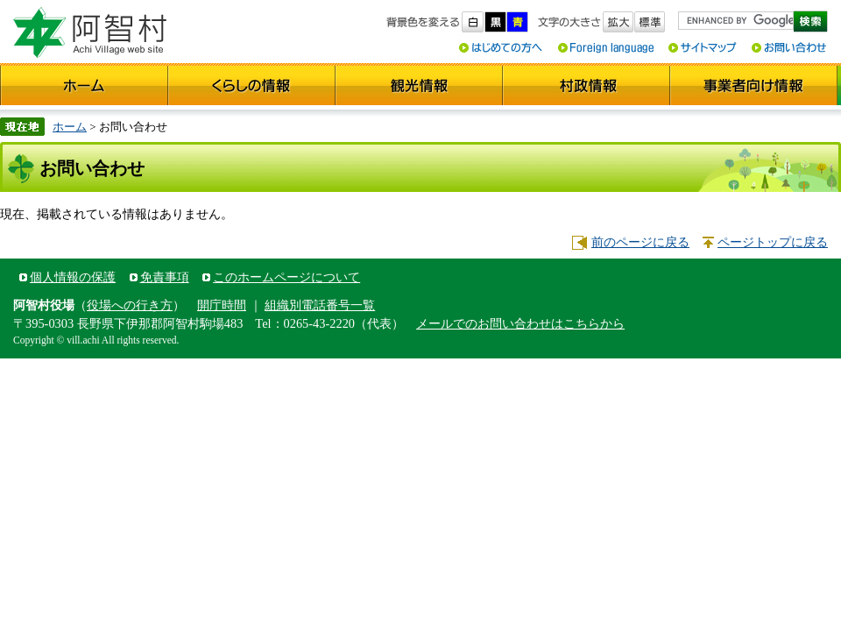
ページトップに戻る (772, 242)
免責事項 (164, 277)
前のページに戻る (640, 242)
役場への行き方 (130, 305)
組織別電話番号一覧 (320, 305)
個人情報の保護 (73, 277)
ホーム (70, 126)
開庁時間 (221, 305)
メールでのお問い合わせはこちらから (520, 323)
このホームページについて (286, 277)
